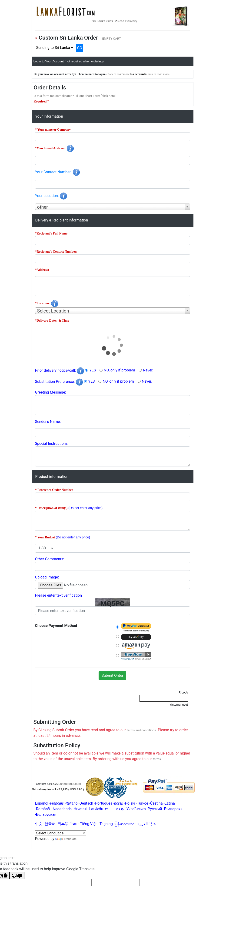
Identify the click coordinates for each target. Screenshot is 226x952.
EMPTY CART (111, 38)
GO (79, 48)
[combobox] (112, 207)
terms (157, 759)
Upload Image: (47, 577)
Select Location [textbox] (53, 311)
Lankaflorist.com (69, 783)
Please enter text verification (58, 595)
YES (92, 370)
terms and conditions (141, 730)
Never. (148, 370)
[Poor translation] (17, 875)
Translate (65, 839)
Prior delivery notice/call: (59, 370)
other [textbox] (42, 207)
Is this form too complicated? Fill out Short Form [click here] (75, 96)
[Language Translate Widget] (60, 833)
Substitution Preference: (59, 381)
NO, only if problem (119, 370)
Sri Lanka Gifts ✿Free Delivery (118, 21)
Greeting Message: (50, 392)
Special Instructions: (52, 443)
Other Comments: (49, 559)
